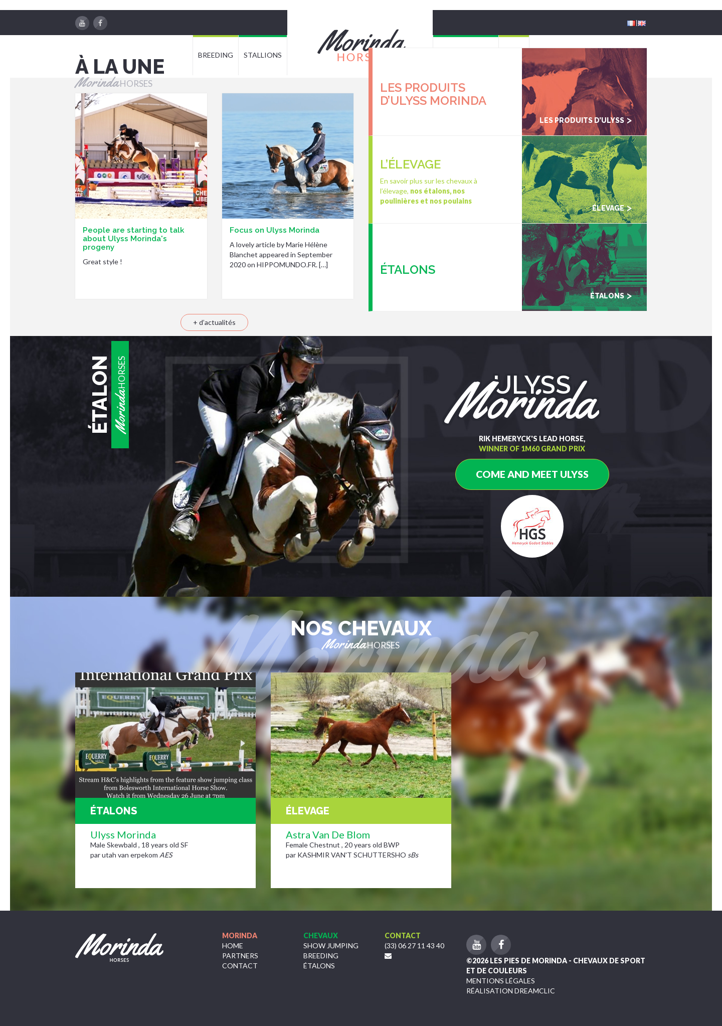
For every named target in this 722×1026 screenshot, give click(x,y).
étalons (319, 965)
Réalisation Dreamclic (510, 990)
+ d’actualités (214, 322)
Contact (240, 965)
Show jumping (330, 945)
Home (232, 945)
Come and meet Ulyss (532, 474)
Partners (240, 955)
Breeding (320, 955)
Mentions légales (500, 980)
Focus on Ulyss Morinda (274, 230)
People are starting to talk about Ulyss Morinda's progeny (133, 239)
